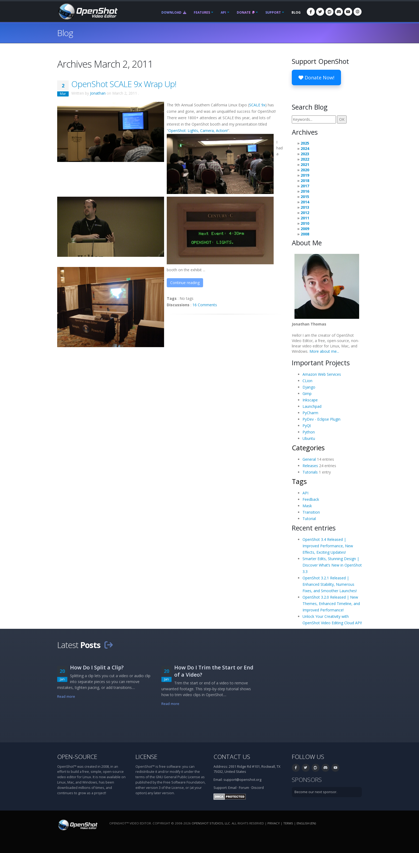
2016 (305, 191)
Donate (246, 12)
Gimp (307, 393)
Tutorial (309, 518)
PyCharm (310, 412)
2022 (305, 159)
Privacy (273, 823)
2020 (305, 169)
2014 (305, 201)
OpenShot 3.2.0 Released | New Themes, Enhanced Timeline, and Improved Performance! (331, 603)
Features (202, 12)
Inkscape (310, 399)
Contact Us (232, 757)
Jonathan (98, 93)
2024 (305, 148)
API (223, 12)
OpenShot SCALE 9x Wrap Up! (123, 84)
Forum (244, 787)
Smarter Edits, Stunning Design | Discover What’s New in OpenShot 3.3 (332, 565)
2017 (305, 185)
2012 (305, 212)
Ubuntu (308, 438)
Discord (257, 787)
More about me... (324, 351)
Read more (66, 696)
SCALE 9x (257, 104)
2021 (305, 164)
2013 (305, 207)
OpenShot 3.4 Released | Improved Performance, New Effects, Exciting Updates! (327, 546)
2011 (305, 217)
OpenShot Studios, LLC (211, 823)
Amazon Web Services (321, 374)
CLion (307, 380)
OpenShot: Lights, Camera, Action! (198, 130)
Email (232, 787)
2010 (305, 223)
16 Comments (204, 304)
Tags (299, 481)
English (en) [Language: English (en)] (306, 823)
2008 (305, 233)
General (309, 459)
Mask (307, 505)
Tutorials (310, 472)
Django (308, 387)
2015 (305, 196)
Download (173, 12)
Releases (310, 465)
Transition (311, 512)
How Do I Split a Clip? (97, 667)
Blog (296, 12)
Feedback (310, 499)
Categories (308, 447)
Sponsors (307, 780)
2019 (305, 175)
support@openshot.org (242, 779)
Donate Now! (316, 77)
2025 (305, 143)
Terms (288, 823)
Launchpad (311, 406)
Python (308, 432)
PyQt (306, 425)
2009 (305, 228)
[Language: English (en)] (358, 12)
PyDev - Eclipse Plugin (321, 419)
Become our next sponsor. (315, 792)
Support (273, 12)
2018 (305, 180)
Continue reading (185, 282)
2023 (305, 153)
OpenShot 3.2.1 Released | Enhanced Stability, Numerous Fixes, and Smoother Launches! (329, 584)
